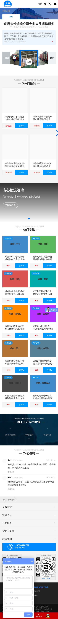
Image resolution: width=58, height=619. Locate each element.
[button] (29, 218)
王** (9, 478)
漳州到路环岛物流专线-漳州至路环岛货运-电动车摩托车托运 (42, 119)
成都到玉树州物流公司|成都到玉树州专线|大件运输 (43, 329)
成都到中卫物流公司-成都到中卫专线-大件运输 (15, 259)
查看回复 (11, 472)
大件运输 (8, 239)
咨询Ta (21, 126)
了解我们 (10, 205)
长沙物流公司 (44, 607)
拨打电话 (39, 615)
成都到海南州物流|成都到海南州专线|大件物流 (14, 398)
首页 (4, 499)
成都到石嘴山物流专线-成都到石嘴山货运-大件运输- (15, 329)
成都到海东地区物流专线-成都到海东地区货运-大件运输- (42, 398)
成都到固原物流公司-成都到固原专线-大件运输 (42, 294)
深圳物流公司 (47, 609)
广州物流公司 (44, 611)
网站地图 (36, 591)
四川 (11, 17)
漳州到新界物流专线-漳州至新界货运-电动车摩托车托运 (15, 166)
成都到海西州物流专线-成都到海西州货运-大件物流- (43, 363)
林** (9, 460)
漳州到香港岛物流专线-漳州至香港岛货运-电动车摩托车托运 (42, 166)
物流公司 (36, 611)
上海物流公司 (37, 609)
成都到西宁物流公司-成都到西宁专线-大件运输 (15, 363)
